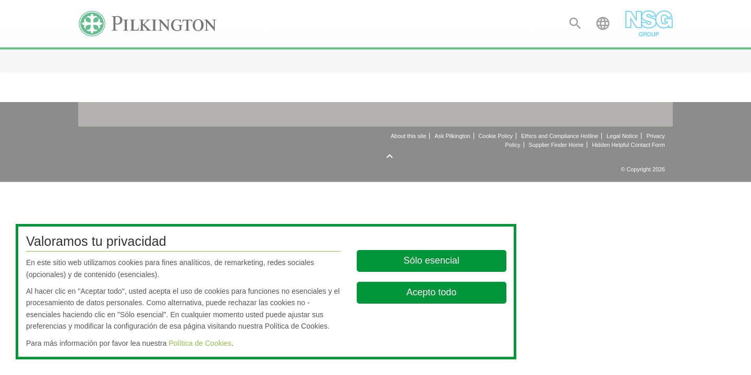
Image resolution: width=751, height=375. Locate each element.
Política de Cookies (199, 343)
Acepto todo (432, 292)
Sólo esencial (431, 260)
